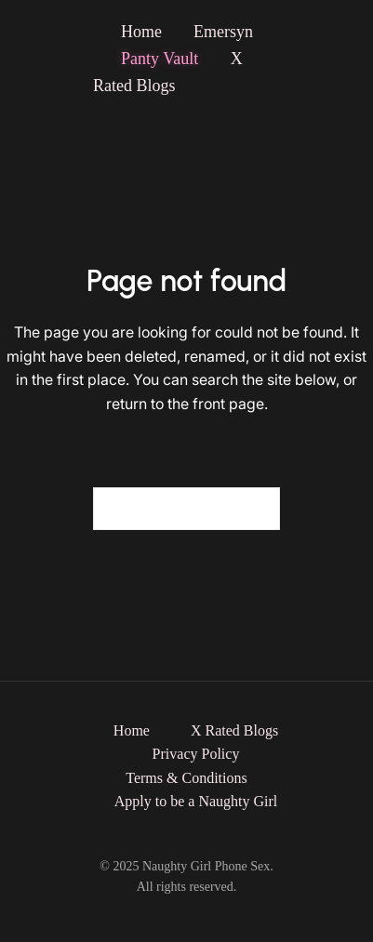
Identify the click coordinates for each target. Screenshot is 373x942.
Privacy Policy (196, 754)
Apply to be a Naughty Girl (196, 801)
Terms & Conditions (186, 778)
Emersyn (223, 31)
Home (141, 31)
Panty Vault (162, 58)
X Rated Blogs (234, 730)
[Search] (254, 508)
